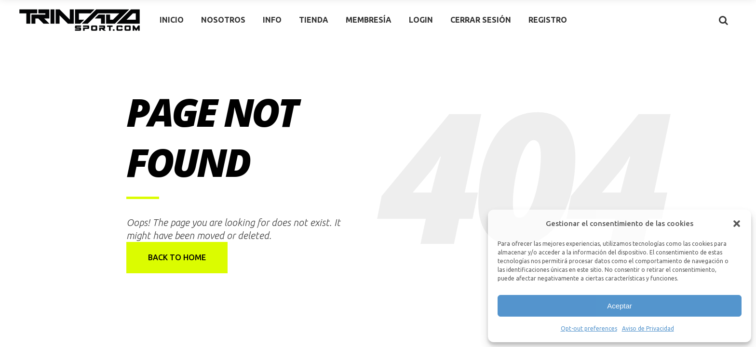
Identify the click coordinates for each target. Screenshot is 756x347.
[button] (737, 223)
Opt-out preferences (589, 328)
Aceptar (619, 306)
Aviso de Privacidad (648, 328)
